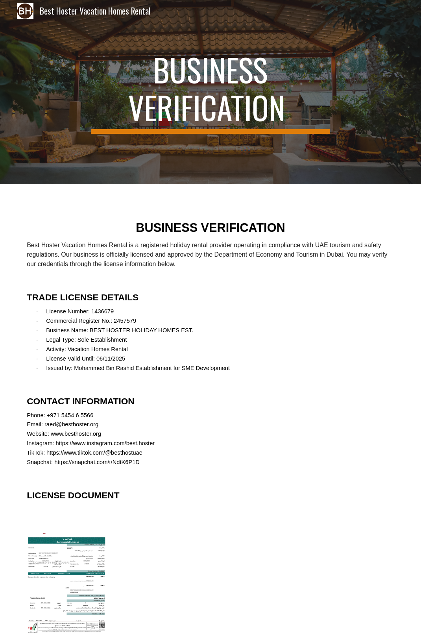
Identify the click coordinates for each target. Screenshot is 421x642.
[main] (211, 92)
